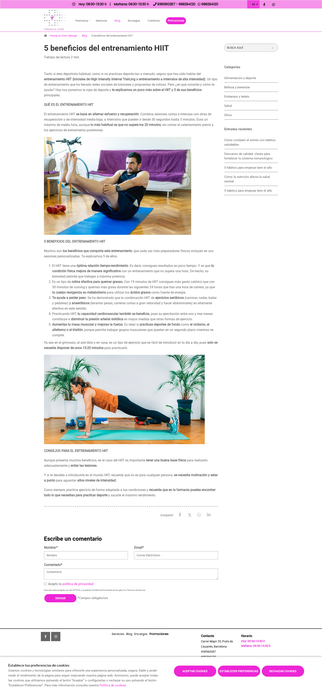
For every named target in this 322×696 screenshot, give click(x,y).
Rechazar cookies (283, 671)
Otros (228, 115)
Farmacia (82, 20)
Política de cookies (113, 685)
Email (139, 548)
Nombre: (51, 548)
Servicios (101, 20)
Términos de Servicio (136, 590)
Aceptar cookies (195, 671)
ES (253, 4)
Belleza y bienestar (237, 87)
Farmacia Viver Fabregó (63, 35)
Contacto (154, 20)
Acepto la (68, 584)
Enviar (60, 598)
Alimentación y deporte (240, 78)
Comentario (53, 565)
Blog (117, 20)
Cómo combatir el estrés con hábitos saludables (250, 142)
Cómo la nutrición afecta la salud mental (247, 179)
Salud (228, 106)
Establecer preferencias (239, 671)
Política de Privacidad (102, 590)
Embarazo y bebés (236, 96)
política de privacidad (77, 584)
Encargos (134, 20)
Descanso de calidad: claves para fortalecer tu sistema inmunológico (248, 156)
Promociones (176, 20)
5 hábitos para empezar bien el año (248, 167)
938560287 (208, 651)
